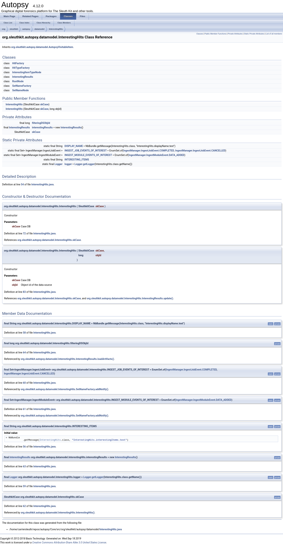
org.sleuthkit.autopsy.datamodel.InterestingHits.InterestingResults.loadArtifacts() (67, 359)
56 (24, 446)
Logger (58, 164)
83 (24, 291)
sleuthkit (14, 29)
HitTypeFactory (21, 67)
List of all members (274, 34)
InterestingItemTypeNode (26, 72)
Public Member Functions (215, 34)
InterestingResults (22, 76)
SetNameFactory (21, 85)
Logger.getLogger (84, 164)
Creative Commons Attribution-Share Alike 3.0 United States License (69, 542)
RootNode (18, 81)
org (3, 29)
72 (24, 233)
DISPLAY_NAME (74, 146)
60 (24, 382)
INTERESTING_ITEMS (77, 159)
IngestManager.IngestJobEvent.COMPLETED (148, 150)
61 (24, 409)
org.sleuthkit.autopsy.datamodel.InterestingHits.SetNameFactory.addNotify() (64, 389)
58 (24, 332)
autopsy (26, 29)
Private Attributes (235, 34)
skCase (44, 104)
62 (24, 506)
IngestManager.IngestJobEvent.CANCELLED (200, 150)
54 (22, 184)
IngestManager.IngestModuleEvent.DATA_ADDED (156, 155)
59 (24, 486)
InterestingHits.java (42, 184)
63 (24, 466)
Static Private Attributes (254, 34)
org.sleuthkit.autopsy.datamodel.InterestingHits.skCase (49, 240)
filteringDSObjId (41, 123)
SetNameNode (20, 90)
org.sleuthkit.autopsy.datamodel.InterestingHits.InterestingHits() (58, 512)
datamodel (39, 29)
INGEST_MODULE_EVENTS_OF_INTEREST (88, 155)
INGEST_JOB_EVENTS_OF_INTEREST (86, 150)
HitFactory (18, 63)
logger (68, 164)
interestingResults (42, 127)
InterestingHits (56, 29)
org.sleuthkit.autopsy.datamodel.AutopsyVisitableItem (42, 47)
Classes (199, 34)
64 (24, 352)
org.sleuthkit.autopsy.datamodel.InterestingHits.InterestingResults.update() (130, 298)
